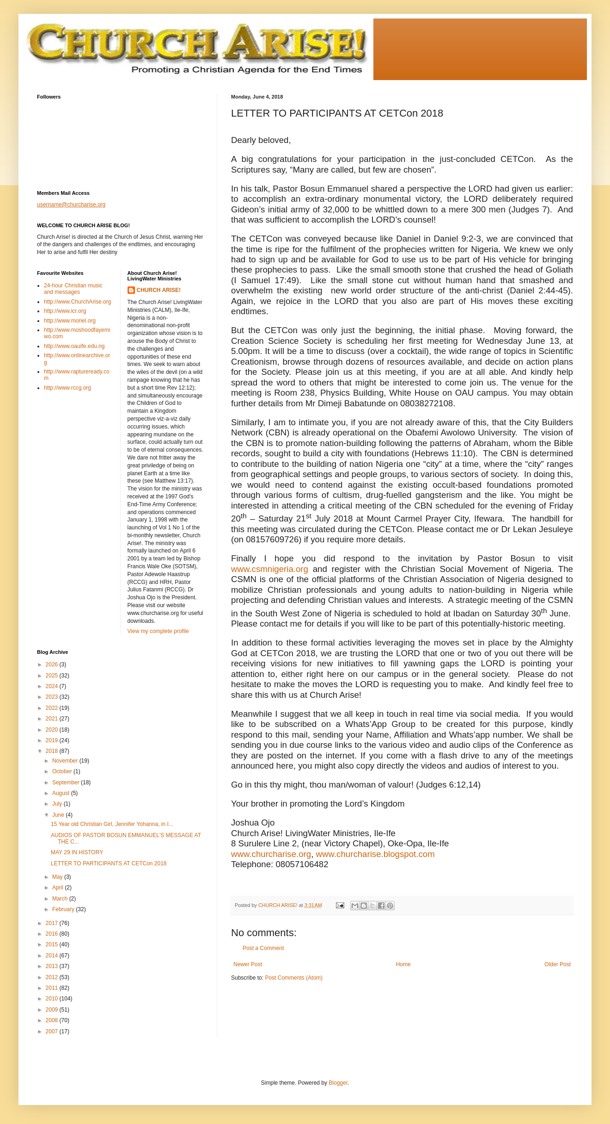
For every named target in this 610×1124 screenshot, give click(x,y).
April (58, 887)
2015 (53, 944)
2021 (53, 718)
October (62, 771)
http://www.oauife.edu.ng (74, 346)
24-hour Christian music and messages (73, 288)
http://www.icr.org (65, 311)
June (59, 815)
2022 (53, 708)
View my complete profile (158, 631)
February (64, 909)
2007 (53, 1031)
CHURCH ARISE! (159, 290)
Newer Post (247, 964)
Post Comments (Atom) (294, 978)
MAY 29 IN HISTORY (77, 852)
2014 (53, 955)
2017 (53, 923)
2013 (53, 966)
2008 (53, 1020)
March (60, 898)
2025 (53, 675)
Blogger (338, 1083)
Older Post (557, 964)
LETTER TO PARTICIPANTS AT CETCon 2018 (109, 863)
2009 (53, 1009)
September (66, 782)
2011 (53, 988)
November (65, 761)
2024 (53, 686)
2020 (53, 730)
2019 (53, 740)
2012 (53, 977)
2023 (53, 697)
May (58, 877)
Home (403, 964)
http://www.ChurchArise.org (77, 301)
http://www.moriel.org (70, 320)
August (61, 793)
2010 (53, 998)
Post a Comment (263, 948)
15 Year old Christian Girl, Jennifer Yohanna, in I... (112, 824)
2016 (53, 934)
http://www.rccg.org (67, 388)
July (58, 804)
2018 (53, 751)
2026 (53, 664)
